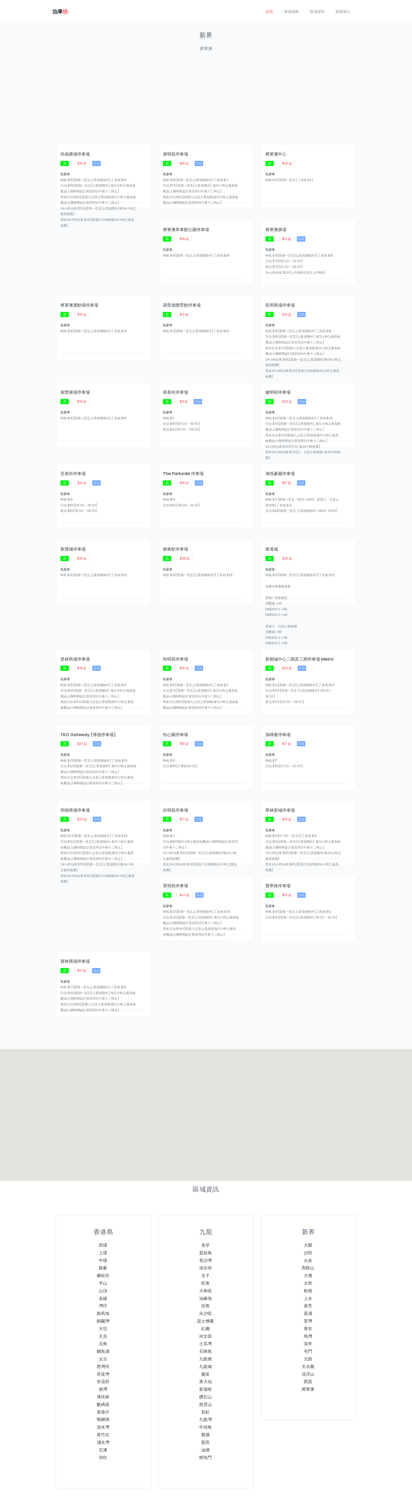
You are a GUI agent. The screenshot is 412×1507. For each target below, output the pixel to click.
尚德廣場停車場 (75, 151)
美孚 (205, 1205)
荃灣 (308, 1281)
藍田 (205, 1402)
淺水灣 (103, 1402)
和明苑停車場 (175, 636)
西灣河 (103, 1326)
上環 (103, 1212)
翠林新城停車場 (280, 780)
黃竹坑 (103, 1394)
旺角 (205, 1243)
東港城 (271, 529)
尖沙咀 (205, 1273)
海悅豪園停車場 (280, 457)
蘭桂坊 (103, 1235)
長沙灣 (205, 1220)
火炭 (308, 1220)
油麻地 (205, 1258)
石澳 (103, 1409)
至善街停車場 (73, 457)
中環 (103, 1220)
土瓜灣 (205, 1303)
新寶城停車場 (73, 529)
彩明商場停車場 (280, 295)
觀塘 (205, 1394)
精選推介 (343, 11)
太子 (205, 1235)
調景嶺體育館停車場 (182, 295)
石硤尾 (205, 1311)
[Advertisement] (214, 99)
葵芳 (308, 1266)
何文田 (205, 1296)
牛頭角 (205, 1387)
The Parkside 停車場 (183, 457)
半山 (103, 1243)
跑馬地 (103, 1273)
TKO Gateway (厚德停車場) (88, 708)
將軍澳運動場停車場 (79, 295)
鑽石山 (205, 1357)
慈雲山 (205, 1364)
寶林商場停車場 (75, 924)
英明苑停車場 (175, 852)
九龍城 (205, 1326)
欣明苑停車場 (175, 780)
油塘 (205, 1409)
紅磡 (205, 1288)
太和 (308, 1243)
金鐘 (103, 1258)
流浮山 (308, 1334)
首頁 (269, 11)
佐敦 (205, 1266)
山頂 (103, 1250)
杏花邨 (103, 1341)
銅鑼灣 (103, 1281)
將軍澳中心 (275, 151)
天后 (103, 1296)
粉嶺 (308, 1250)
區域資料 (317, 11)
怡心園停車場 (175, 708)
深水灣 (103, 1387)
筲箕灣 (103, 1334)
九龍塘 (205, 1319)
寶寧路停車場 (278, 852)
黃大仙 (205, 1341)
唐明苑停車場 (175, 151)
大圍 (308, 1205)
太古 (103, 1319)
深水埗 (205, 1228)
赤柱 (103, 1417)
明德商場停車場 (75, 780)
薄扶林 (103, 1357)
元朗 (308, 1319)
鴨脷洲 (103, 1379)
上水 (308, 1258)
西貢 (308, 1341)
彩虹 (205, 1372)
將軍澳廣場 (275, 223)
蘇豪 (103, 1228)
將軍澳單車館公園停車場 (186, 223)
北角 (103, 1303)
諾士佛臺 (205, 1281)
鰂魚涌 (103, 1311)
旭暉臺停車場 (278, 708)
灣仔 (103, 1266)
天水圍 (308, 1326)
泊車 (60, 11)
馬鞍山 (308, 1228)
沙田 (308, 1212)
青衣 (308, 1288)
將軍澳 (308, 1349)
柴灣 (103, 1349)
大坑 (103, 1288)
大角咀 (205, 1250)
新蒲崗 (205, 1349)
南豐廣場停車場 (75, 379)
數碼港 (103, 1364)
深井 (308, 1303)
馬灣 (308, 1296)
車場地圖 (291, 11)
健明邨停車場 (278, 379)
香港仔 (103, 1372)
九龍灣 (205, 1379)
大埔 (308, 1235)
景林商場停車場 (75, 636)
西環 (103, 1205)
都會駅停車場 (175, 529)
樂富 (205, 1334)
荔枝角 (205, 1212)
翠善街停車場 (175, 379)
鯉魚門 (205, 1417)
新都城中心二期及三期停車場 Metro (299, 636)
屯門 (308, 1311)
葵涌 (308, 1273)
